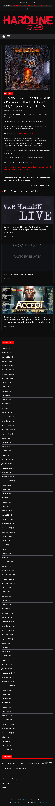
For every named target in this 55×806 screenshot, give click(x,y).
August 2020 (6, 639)
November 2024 (7, 421)
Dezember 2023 (7, 468)
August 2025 (6, 383)
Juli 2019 (4, 694)
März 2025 (5, 404)
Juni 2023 (5, 494)
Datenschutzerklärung (9, 779)
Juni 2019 (5, 699)
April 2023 (5, 502)
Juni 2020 (5, 647)
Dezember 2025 (7, 366)
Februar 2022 (6, 562)
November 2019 (7, 677)
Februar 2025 (6, 408)
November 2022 (7, 524)
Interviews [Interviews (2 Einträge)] (15, 763)
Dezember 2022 (7, 519)
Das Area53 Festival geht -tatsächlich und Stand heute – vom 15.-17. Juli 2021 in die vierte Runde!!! (26, 178)
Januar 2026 (6, 361)
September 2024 (7, 429)
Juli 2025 (4, 387)
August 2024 (6, 434)
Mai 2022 (5, 549)
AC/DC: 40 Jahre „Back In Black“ (18, 274)
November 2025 (7, 370)
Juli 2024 (4, 438)
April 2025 (5, 400)
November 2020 (7, 626)
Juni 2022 (5, 545)
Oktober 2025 (6, 374)
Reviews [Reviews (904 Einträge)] (7, 768)
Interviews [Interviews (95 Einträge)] (7, 763)
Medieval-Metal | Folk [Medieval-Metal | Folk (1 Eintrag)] (39, 763)
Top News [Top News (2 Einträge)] (21, 768)
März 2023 (5, 506)
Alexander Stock (19, 111)
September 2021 (7, 583)
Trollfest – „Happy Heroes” (42, 185)
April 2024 (5, 451)
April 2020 (5, 656)
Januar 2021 (6, 617)
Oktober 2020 (6, 630)
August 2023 (6, 485)
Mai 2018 (5, 741)
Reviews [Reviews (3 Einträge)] (15, 769)
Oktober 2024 (6, 425)
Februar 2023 (6, 511)
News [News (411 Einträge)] (48, 763)
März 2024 (5, 455)
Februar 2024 (6, 459)
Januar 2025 (6, 412)
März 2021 (5, 609)
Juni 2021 (5, 596)
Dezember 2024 (7, 417)
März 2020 (5, 660)
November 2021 (7, 575)
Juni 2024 (5, 442)
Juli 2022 (4, 541)
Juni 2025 (5, 391)
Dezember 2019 (7, 673)
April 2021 (5, 605)
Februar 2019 (6, 716)
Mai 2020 (5, 652)
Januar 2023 (6, 515)
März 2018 (5, 745)
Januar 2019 (6, 720)
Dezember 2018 (7, 724)
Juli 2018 (4, 737)
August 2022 (6, 536)
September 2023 (7, 481)
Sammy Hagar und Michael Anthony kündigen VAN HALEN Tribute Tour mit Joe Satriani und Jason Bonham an (27, 230)
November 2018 (7, 728)
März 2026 (5, 353)
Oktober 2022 (6, 528)
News (10, 93)
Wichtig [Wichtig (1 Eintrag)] (26, 768)
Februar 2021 (6, 613)
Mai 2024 (5, 447)
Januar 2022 (6, 566)
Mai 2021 (5, 600)
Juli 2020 (4, 643)
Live (5, 93)
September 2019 (7, 686)
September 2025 (7, 378)
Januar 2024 (6, 464)
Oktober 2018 (6, 733)
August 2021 (6, 587)
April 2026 (5, 348)
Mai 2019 (5, 703)
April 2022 (5, 553)
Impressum (5, 783)
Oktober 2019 (6, 682)
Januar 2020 (6, 669)
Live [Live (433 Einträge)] (21, 763)
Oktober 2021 (6, 579)
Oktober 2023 (6, 477)
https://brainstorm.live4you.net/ (24, 133)
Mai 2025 (5, 395)
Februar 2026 (6, 357)
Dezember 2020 (7, 622)
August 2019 (6, 690)
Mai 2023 (5, 498)
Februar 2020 (6, 664)
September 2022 (7, 532)
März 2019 (5, 711)
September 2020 (7, 634)
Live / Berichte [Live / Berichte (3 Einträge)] (28, 763)
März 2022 (5, 558)
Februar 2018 (6, 750)
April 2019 (5, 707)
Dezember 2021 (7, 570)
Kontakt (4, 787)
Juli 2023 (4, 489)
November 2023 (7, 472)
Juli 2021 (4, 592)
